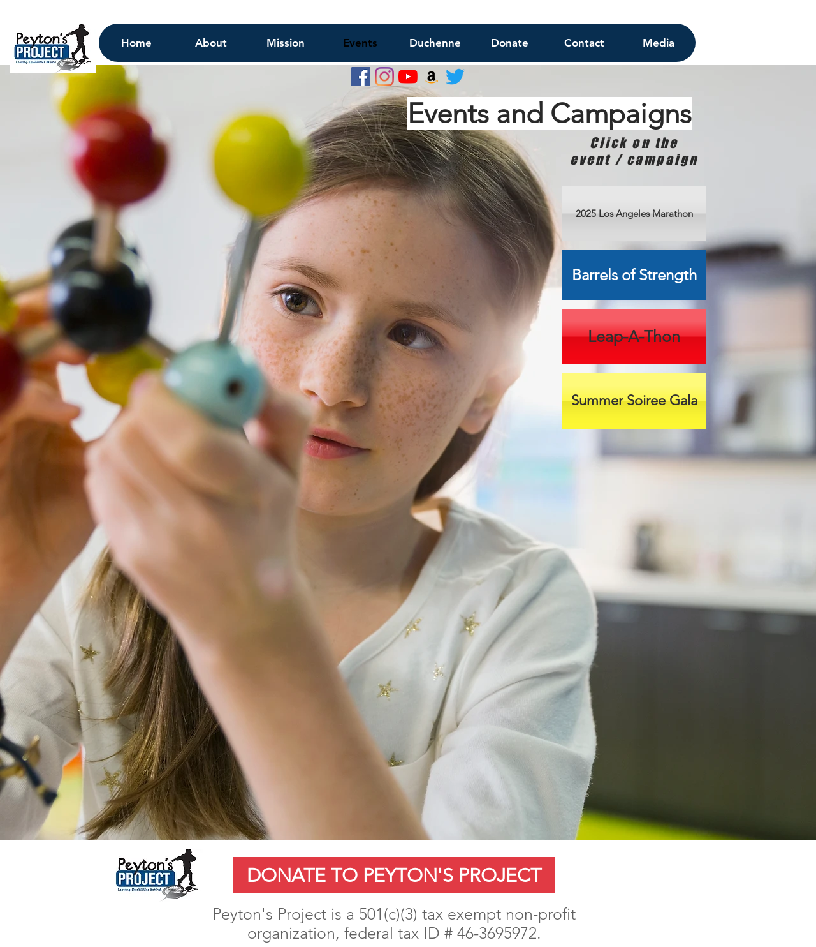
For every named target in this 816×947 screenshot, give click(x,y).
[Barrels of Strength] (634, 275)
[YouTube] (408, 76)
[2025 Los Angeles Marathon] (634, 213)
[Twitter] (455, 76)
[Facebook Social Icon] (360, 76)
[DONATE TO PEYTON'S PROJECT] (394, 875)
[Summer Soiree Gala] (634, 401)
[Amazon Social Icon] (431, 76)
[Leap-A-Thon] (634, 336)
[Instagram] (384, 76)
